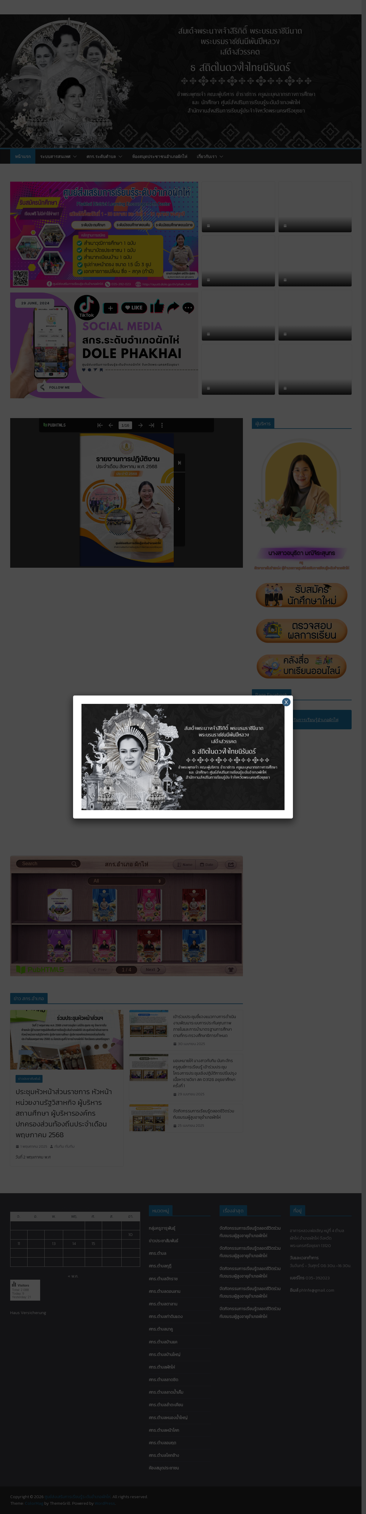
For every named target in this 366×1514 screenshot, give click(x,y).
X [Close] (286, 702)
